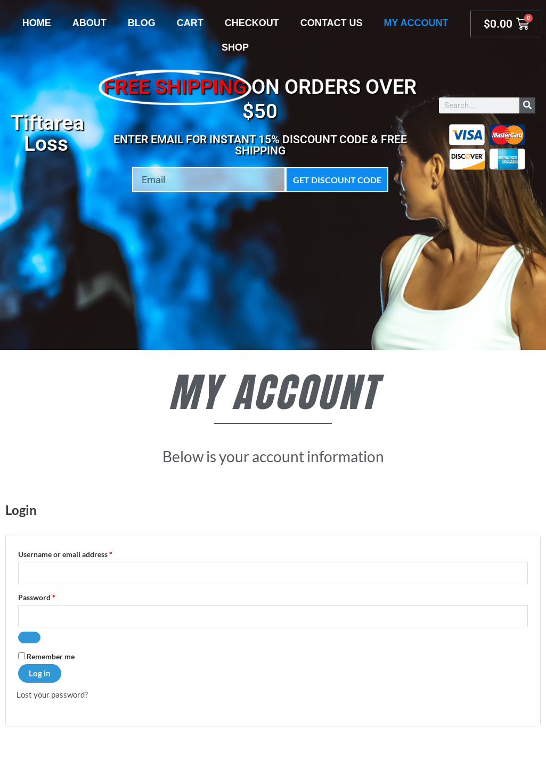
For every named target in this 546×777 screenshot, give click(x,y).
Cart (190, 23)
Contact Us (331, 23)
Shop (235, 47)
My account (416, 23)
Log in (40, 673)
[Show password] (29, 638)
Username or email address (80, 553)
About (89, 23)
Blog (142, 23)
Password (51, 596)
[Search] (527, 105)
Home (36, 23)
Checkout (252, 23)
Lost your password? (52, 695)
